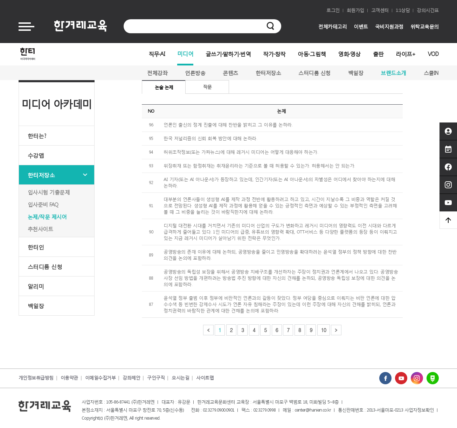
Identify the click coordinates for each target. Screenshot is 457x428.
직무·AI (156, 53)
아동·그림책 (312, 53)
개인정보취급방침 (36, 378)
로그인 (333, 10)
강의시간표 (428, 10)
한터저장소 (268, 72)
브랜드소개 (393, 72)
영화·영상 (349, 53)
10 (323, 330)
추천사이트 (40, 228)
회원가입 (355, 10)
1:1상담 (403, 10)
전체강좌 (157, 72)
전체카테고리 (332, 26)
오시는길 (180, 378)
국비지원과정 (389, 26)
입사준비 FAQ (43, 204)
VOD (433, 53)
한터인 (36, 247)
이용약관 (69, 378)
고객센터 (380, 10)
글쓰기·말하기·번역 (228, 53)
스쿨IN (431, 72)
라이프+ (405, 53)
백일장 (355, 72)
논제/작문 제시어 (47, 216)
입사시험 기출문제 (49, 192)
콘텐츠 (230, 72)
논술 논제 (164, 87)
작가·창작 (274, 53)
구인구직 (156, 378)
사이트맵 (205, 378)
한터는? (37, 135)
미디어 (185, 53)
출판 (378, 53)
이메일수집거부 (100, 378)
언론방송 (195, 72)
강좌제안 (131, 378)
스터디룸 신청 (314, 72)
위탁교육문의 (424, 26)
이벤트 (361, 26)
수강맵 (36, 155)
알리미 (36, 286)
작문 (207, 87)
